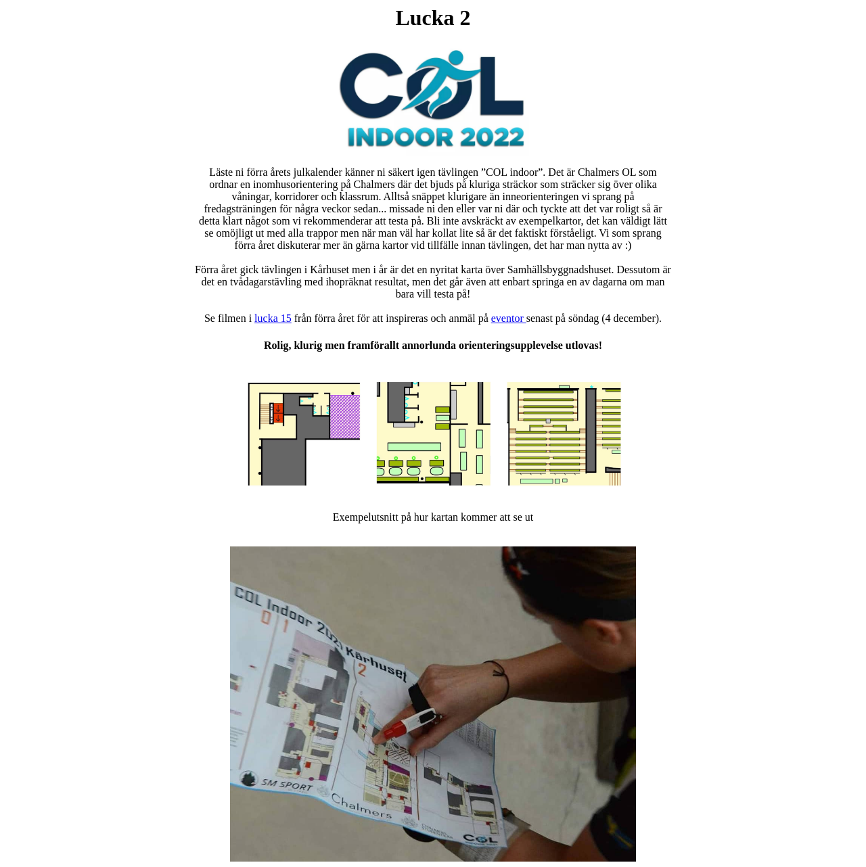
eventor (508, 318)
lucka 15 (273, 318)
